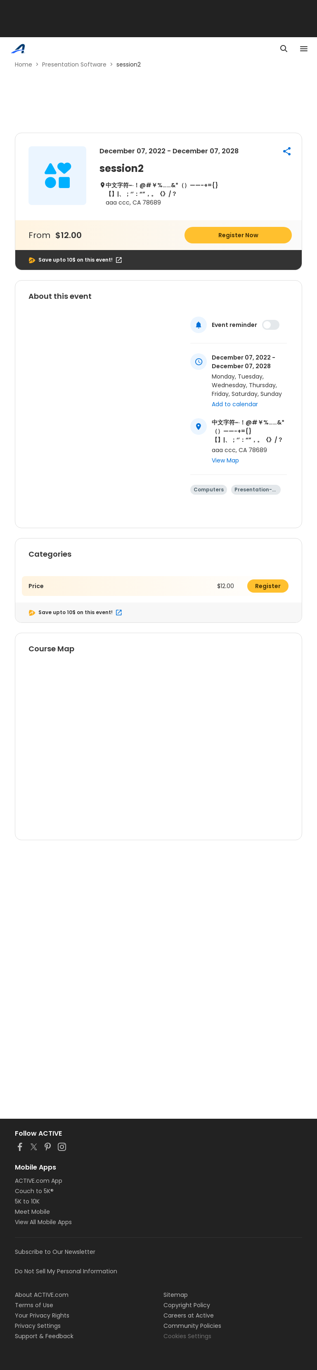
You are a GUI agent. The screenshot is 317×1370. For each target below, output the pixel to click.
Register (268, 586)
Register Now (238, 235)
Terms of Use (34, 1305)
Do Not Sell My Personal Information (66, 1271)
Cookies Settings (187, 1336)
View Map (225, 460)
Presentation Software (74, 64)
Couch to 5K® (34, 1191)
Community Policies (192, 1326)
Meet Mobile (32, 1212)
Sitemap (175, 1295)
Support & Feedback (44, 1336)
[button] (287, 151)
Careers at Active (188, 1315)
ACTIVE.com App (38, 1181)
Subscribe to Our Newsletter (55, 1252)
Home (23, 64)
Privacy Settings (38, 1326)
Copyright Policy (186, 1305)
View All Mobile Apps (43, 1222)
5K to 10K (27, 1201)
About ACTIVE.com (42, 1295)
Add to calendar (235, 404)
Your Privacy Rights (42, 1315)
